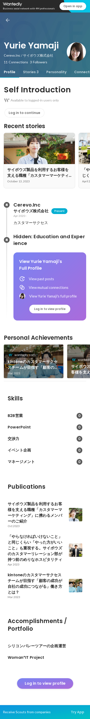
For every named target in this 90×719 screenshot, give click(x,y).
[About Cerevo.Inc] (7, 205)
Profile (9, 72)
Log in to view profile (50, 309)
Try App (77, 712)
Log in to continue (24, 112)
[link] (33, 361)
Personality (56, 72)
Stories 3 (31, 72)
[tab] (9, 72)
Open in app (72, 6)
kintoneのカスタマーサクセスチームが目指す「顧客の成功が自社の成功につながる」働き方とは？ (33, 364)
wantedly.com (24, 355)
